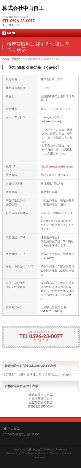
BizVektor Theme (48, 453)
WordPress (27, 453)
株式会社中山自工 (23, 8)
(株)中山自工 (35, 449)
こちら (61, 374)
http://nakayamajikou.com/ (57, 166)
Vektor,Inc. (68, 453)
